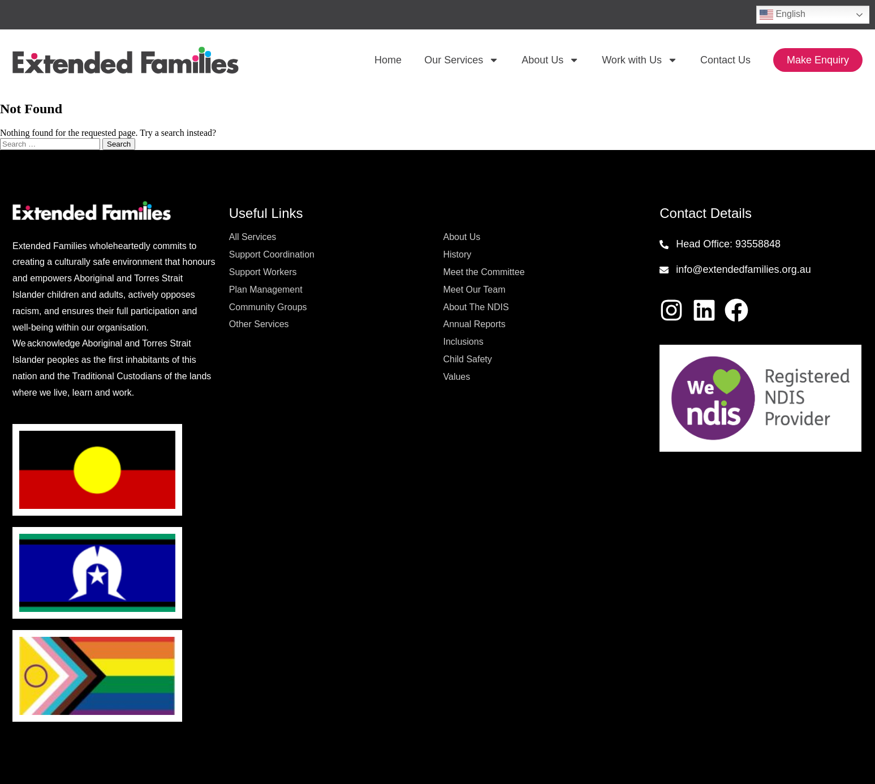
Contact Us (725, 60)
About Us (550, 60)
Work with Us (640, 60)
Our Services (461, 60)
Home (388, 60)
